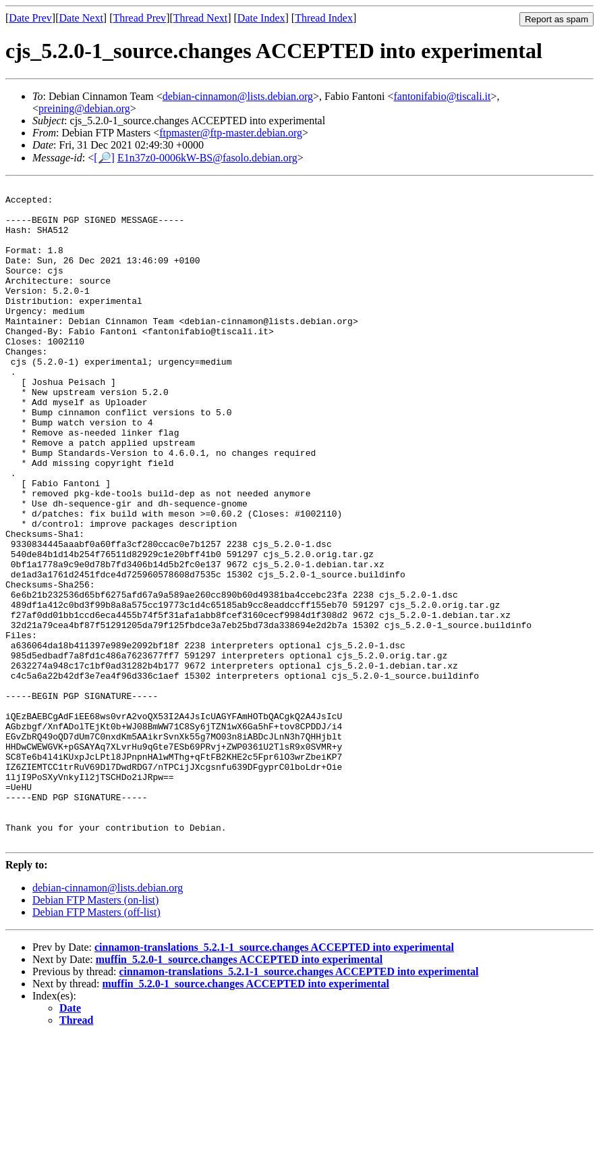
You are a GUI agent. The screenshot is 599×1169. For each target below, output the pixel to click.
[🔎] (104, 157)
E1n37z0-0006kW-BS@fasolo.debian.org (207, 157)
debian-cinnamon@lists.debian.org (238, 96)
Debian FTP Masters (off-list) (96, 1043)
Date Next (81, 18)
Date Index (261, 18)
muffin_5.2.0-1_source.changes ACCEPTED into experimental (239, 1091)
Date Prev (30, 18)
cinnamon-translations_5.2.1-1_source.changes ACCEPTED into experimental (274, 1079)
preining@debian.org (84, 108)
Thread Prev (139, 18)
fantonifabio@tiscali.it (441, 96)
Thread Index (324, 18)
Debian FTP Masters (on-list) (95, 1031)
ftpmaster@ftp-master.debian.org (230, 132)
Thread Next (200, 18)
